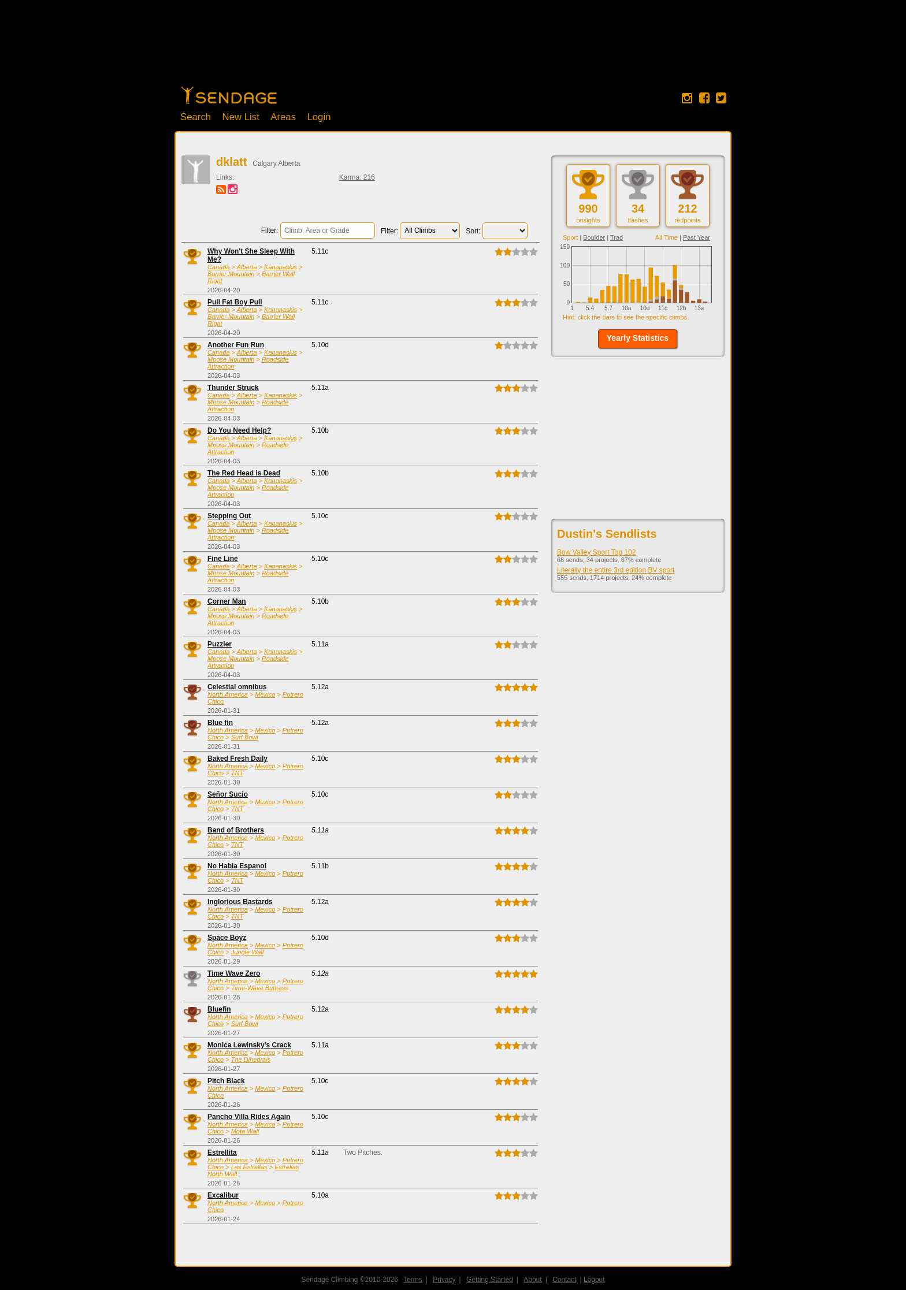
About (532, 1280)
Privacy (444, 1280)
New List (240, 116)
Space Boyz (226, 938)
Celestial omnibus (237, 687)
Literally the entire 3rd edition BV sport (615, 570)
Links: (225, 177)
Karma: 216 (357, 177)
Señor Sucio (227, 794)
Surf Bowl (244, 737)
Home (229, 95)
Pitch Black (226, 1081)
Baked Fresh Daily (237, 758)
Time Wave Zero (233, 973)
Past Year (696, 237)
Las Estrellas (249, 1166)
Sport (570, 237)
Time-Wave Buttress (259, 987)
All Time (666, 237)
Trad (616, 237)
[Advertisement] (453, 49)
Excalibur (223, 1195)
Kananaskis (280, 266)
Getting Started (489, 1280)
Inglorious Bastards (240, 902)
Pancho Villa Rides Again (248, 1117)
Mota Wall (245, 1131)
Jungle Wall (247, 952)
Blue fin (220, 723)
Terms (412, 1280)
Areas (283, 116)
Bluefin (219, 1009)
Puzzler (219, 644)
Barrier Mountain (230, 273)
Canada (218, 266)
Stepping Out (229, 516)
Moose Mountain (230, 359)
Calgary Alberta (276, 163)
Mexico (265, 694)
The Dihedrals (250, 1059)
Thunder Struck (233, 388)
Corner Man (226, 601)
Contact (564, 1280)
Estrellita (222, 1152)
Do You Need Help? (239, 430)
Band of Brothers (235, 830)
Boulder (594, 237)
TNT (237, 772)
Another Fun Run (235, 345)
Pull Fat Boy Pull (234, 302)
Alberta (247, 266)
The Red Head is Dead (243, 473)
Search (195, 116)
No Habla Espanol (236, 866)
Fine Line (222, 559)
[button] (637, 338)
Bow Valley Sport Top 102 (596, 552)
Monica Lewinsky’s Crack (249, 1045)
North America (227, 694)
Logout (594, 1280)
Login (319, 116)
